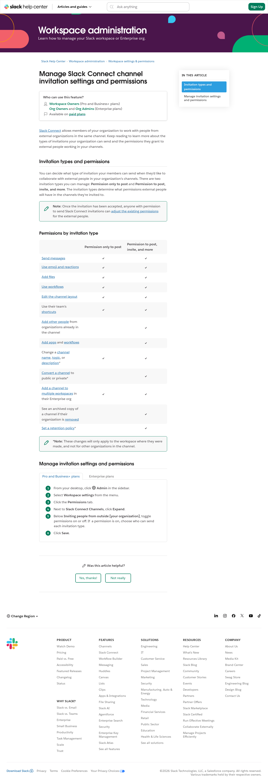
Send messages (53, 258)
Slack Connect (50, 130)
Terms (54, 771)
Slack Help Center (53, 61)
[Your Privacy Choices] (106, 771)
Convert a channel (56, 373)
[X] (242, 616)
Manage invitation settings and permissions (202, 98)
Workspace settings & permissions (131, 61)
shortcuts (49, 312)
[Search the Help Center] (152, 7)
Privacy (41, 771)
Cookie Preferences (74, 771)
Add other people (55, 322)
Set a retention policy (58, 428)
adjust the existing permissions (134, 211)
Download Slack (20, 771)
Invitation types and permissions (198, 87)
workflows (71, 342)
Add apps (49, 342)
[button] (88, 578)
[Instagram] (225, 616)
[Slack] (12, 696)
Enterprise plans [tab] (101, 476)
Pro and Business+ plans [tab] (61, 476)
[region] (103, 336)
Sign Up (257, 7)
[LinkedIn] (216, 616)
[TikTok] (259, 616)
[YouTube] (251, 616)
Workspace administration (87, 61)
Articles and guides (74, 7)
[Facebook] (233, 616)
